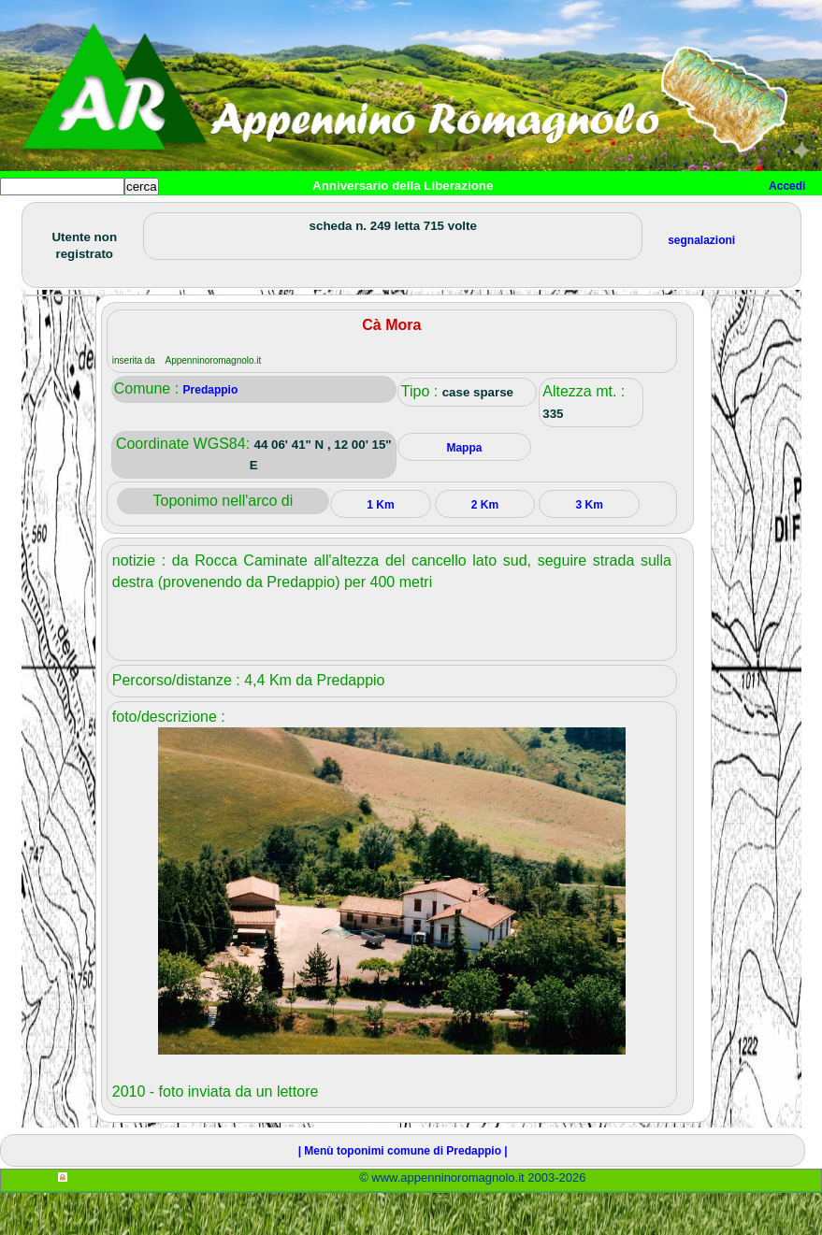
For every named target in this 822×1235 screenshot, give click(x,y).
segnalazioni (701, 282)
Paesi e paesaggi (128, 216)
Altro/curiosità (505, 216)
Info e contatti (700, 216)
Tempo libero (380, 216)
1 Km (380, 546)
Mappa (605, 216)
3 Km (589, 546)
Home (32, 216)
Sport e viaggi (255, 216)
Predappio (210, 431)
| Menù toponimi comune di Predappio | (403, 1192)
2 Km (484, 546)
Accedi (787, 186)
